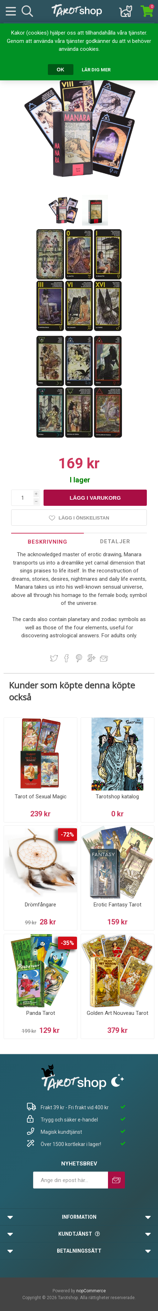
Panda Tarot (40, 1013)
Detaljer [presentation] (115, 541)
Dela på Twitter (54, 658)
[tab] (47, 541)
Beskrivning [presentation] (47, 542)
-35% (67, 943)
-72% (67, 834)
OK (60, 69)
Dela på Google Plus (91, 658)
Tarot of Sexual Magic (41, 796)
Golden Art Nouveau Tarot (117, 1013)
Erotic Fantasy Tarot (117, 904)
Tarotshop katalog (117, 796)
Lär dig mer (96, 69)
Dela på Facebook (67, 658)
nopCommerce (91, 1290)
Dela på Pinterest (79, 658)
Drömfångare (40, 904)
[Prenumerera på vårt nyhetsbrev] (70, 1180)
